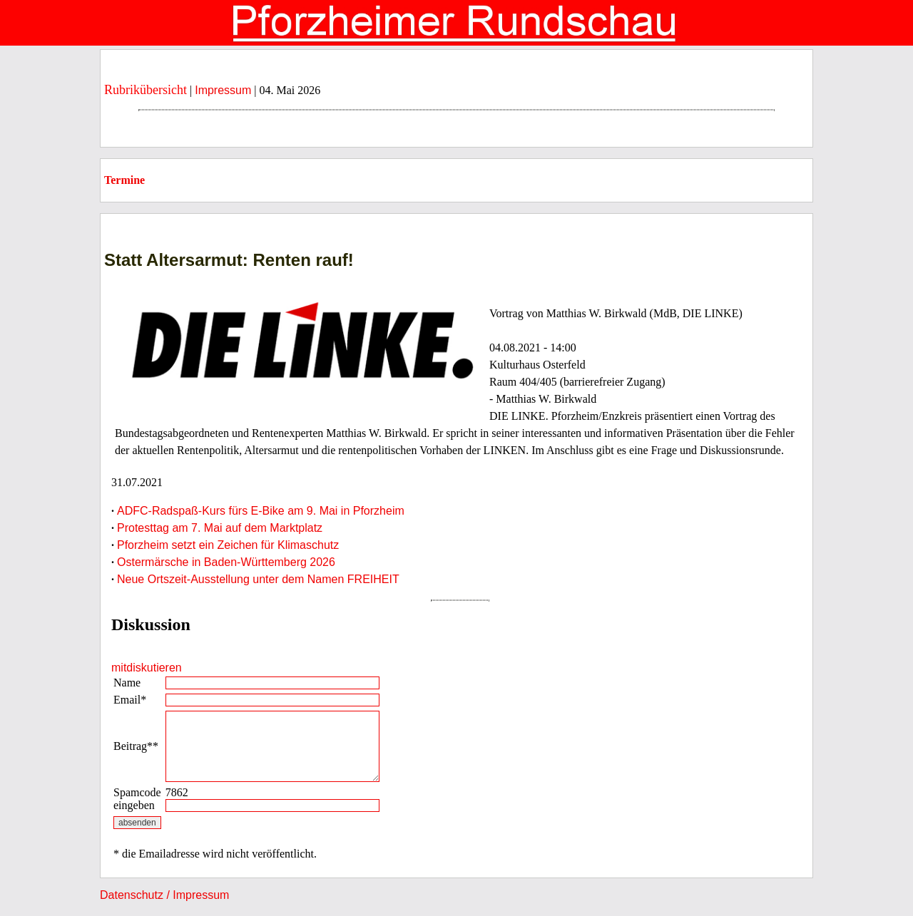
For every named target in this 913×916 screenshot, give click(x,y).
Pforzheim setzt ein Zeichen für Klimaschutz (228, 545)
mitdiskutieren (146, 668)
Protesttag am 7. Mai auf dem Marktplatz (219, 528)
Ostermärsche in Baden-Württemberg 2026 (226, 562)
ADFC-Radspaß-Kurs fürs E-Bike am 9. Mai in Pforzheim (260, 511)
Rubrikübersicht (145, 90)
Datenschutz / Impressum (164, 895)
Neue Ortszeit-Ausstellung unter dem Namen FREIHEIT (258, 579)
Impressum (223, 90)
